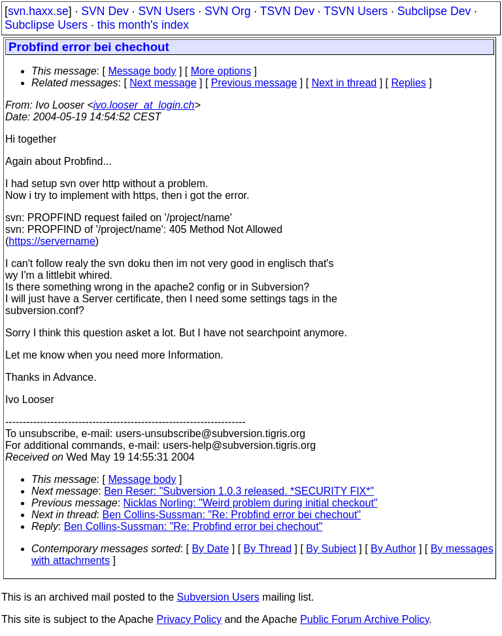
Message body (142, 71)
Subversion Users (218, 597)
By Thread (268, 548)
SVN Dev (104, 11)
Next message (162, 82)
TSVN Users (356, 11)
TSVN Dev (287, 11)
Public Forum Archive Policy (364, 619)
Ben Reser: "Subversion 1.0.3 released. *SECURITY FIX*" (239, 491)
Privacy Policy (189, 619)
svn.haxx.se (38, 11)
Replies (409, 82)
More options (221, 71)
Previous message (254, 82)
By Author (393, 548)
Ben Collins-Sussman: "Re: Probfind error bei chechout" (232, 514)
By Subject (331, 548)
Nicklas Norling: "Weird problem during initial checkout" (251, 502)
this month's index (143, 24)
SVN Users (166, 11)
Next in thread (344, 82)
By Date (210, 548)
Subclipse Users (46, 24)
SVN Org (227, 11)
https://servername (51, 241)
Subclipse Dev (434, 11)
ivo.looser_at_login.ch (144, 105)
